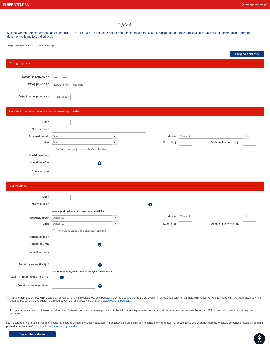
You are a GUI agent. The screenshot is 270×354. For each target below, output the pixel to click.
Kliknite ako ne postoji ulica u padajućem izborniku (81, 149)
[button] (254, 4)
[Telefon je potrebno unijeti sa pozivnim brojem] (98, 165)
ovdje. (50, 36)
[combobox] (82, 136)
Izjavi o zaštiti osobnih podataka (112, 300)
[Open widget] (259, 338)
